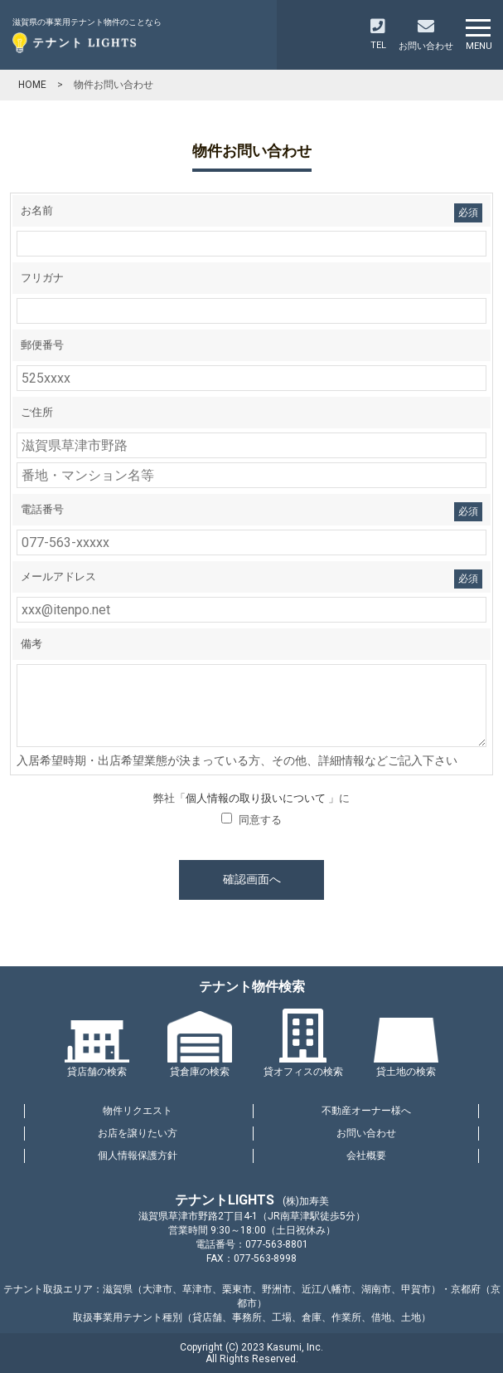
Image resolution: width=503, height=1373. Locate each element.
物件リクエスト (137, 1110)
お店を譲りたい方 (137, 1133)
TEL (378, 34)
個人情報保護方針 (137, 1155)
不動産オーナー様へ (366, 1110)
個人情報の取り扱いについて (257, 798)
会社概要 (366, 1155)
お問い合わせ (366, 1133)
